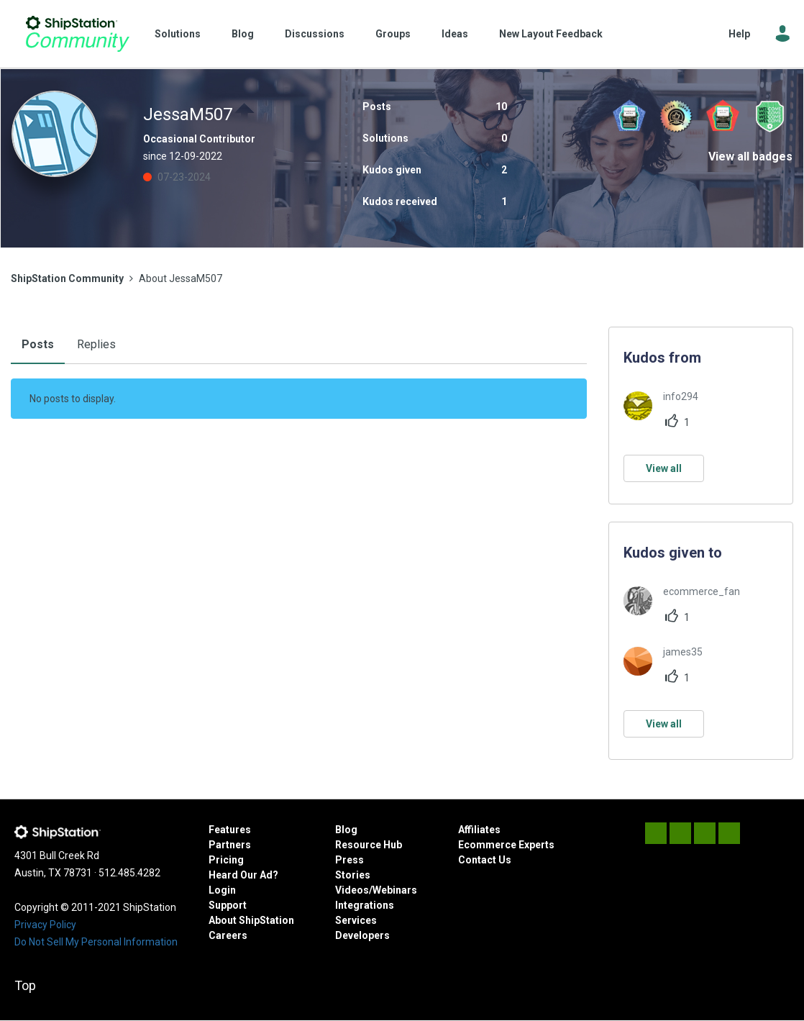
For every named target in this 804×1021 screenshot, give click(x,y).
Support (228, 905)
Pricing (226, 860)
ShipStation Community (77, 34)
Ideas (455, 34)
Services (356, 920)
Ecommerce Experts (506, 844)
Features (230, 829)
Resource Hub (368, 844)
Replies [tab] (96, 344)
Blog (243, 34)
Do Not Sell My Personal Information (96, 942)
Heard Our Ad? (243, 875)
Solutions (178, 34)
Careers (228, 935)
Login (222, 890)
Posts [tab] (38, 344)
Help (739, 34)
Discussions (314, 34)
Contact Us (484, 860)
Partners (230, 844)
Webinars (395, 890)
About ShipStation (251, 920)
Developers (362, 935)
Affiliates (479, 829)
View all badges (750, 156)
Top (25, 985)
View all (664, 468)
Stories (352, 875)
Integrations (364, 905)
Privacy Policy (45, 924)
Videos (352, 890)
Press (349, 860)
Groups (393, 34)
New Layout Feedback (551, 34)
